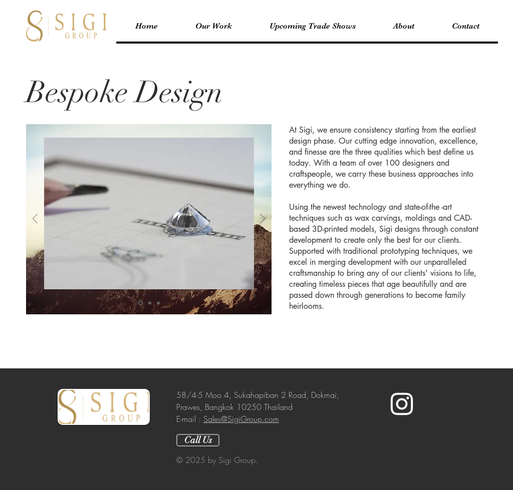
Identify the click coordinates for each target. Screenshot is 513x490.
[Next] (262, 219)
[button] (213, 26)
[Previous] (35, 219)
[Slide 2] (149, 302)
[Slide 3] (158, 302)
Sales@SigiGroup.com (241, 418)
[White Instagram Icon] (402, 404)
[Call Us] (197, 440)
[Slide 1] (140, 303)
